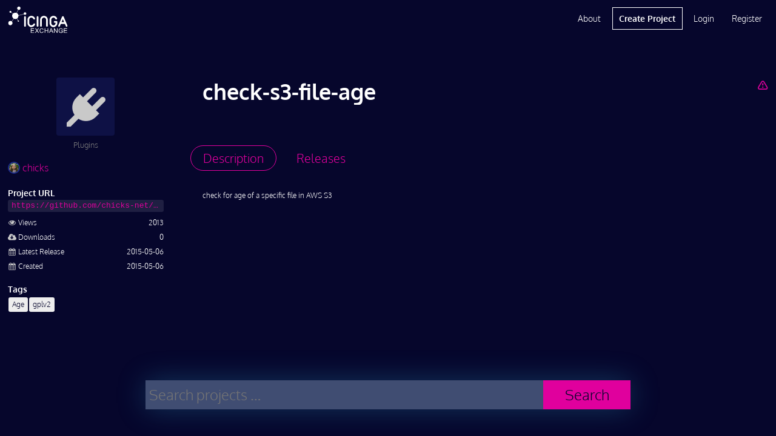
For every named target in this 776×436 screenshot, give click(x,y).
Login (704, 18)
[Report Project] (762, 85)
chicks (28, 168)
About (589, 18)
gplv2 (42, 304)
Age (18, 304)
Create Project (647, 18)
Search (587, 394)
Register (747, 18)
